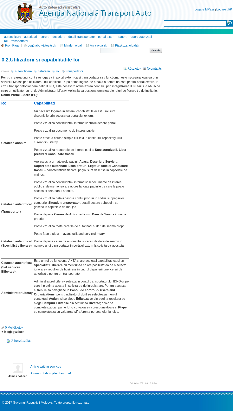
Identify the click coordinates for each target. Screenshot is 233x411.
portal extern (106, 36)
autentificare (12, 36)
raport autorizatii (141, 36)
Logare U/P (224, 9)
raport (122, 36)
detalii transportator (81, 36)
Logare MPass (205, 9)
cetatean (44, 71)
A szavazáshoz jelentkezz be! (50, 373)
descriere (59, 36)
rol (6, 41)
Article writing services (45, 366)
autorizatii (30, 36)
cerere (45, 36)
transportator (19, 41)
